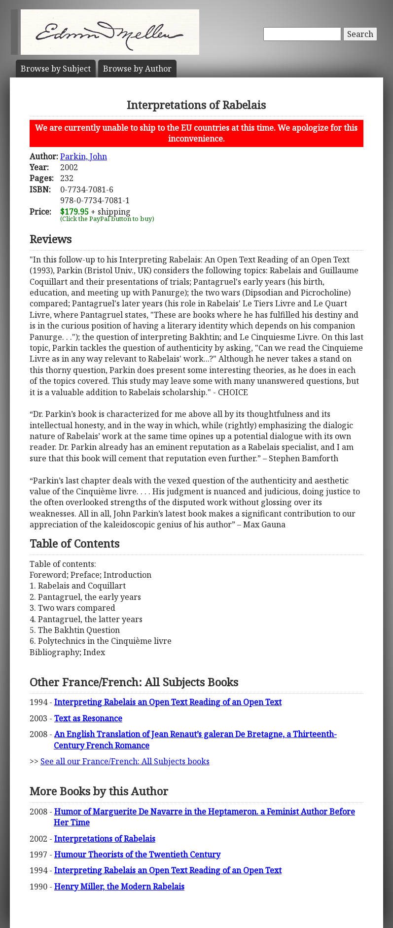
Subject (56, 69)
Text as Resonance (88, 718)
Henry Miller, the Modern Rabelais (119, 886)
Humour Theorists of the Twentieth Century (137, 854)
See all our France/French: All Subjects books (125, 761)
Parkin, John (83, 156)
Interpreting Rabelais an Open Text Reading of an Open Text (168, 702)
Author (137, 69)
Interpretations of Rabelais (104, 838)
